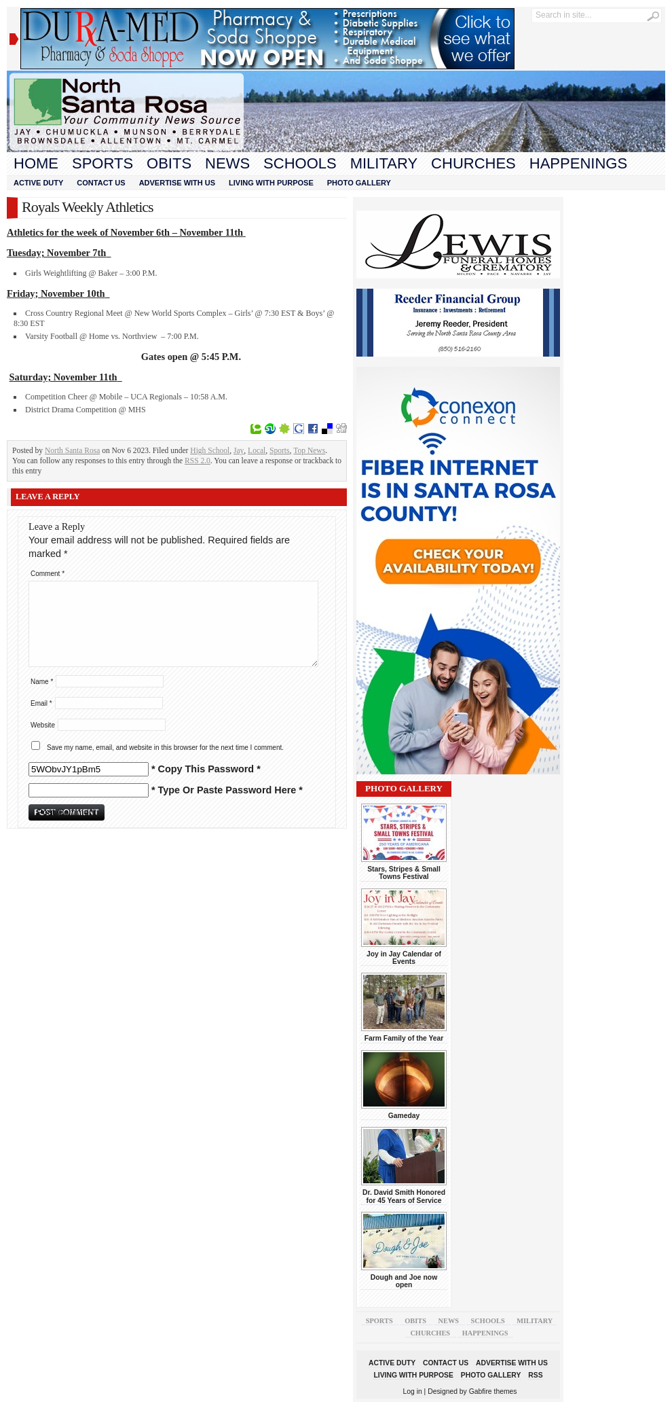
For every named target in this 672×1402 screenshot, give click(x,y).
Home (36, 163)
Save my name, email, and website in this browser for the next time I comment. (165, 747)
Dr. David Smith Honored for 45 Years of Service (403, 1196)
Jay (239, 450)
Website (43, 725)
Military (383, 163)
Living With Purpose (271, 183)
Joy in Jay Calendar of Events (404, 957)
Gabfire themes (493, 1391)
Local (256, 450)
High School (209, 450)
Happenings (578, 163)
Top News (309, 450)
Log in (412, 1391)
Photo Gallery (359, 183)
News (227, 163)
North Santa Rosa (72, 450)
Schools (300, 163)
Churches (473, 163)
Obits (169, 163)
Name (42, 681)
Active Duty (38, 183)
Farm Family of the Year (404, 1038)
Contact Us (101, 183)
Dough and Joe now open (404, 1281)
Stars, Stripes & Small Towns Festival (404, 872)
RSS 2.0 (197, 460)
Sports (102, 163)
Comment (47, 573)
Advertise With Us (177, 183)
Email (41, 703)
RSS (535, 1375)
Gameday (404, 1115)
